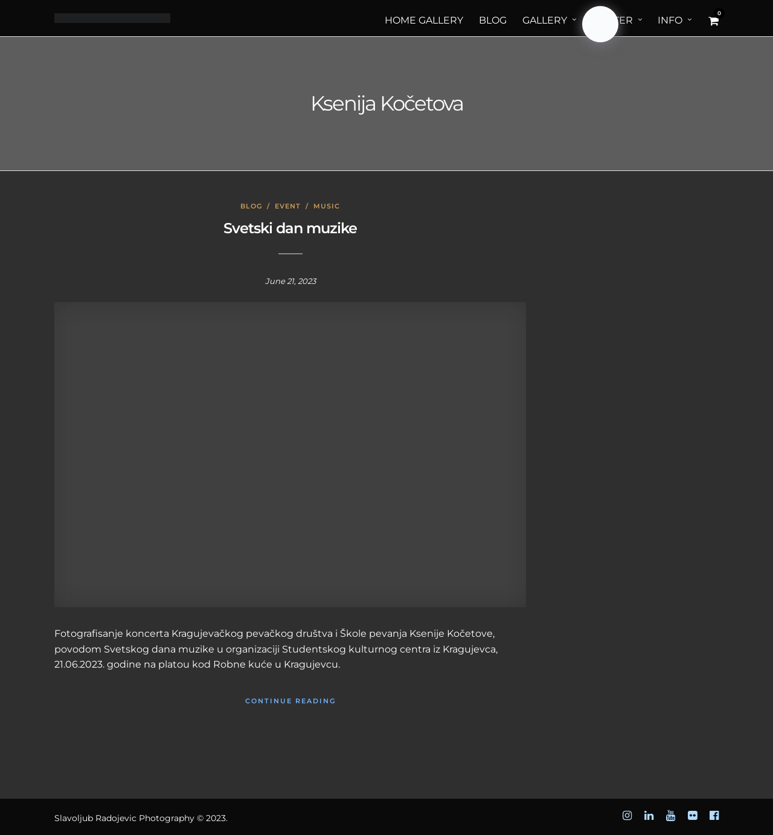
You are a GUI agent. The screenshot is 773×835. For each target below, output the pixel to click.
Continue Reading (290, 701)
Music (326, 206)
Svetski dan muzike (290, 228)
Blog (251, 206)
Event (288, 206)
